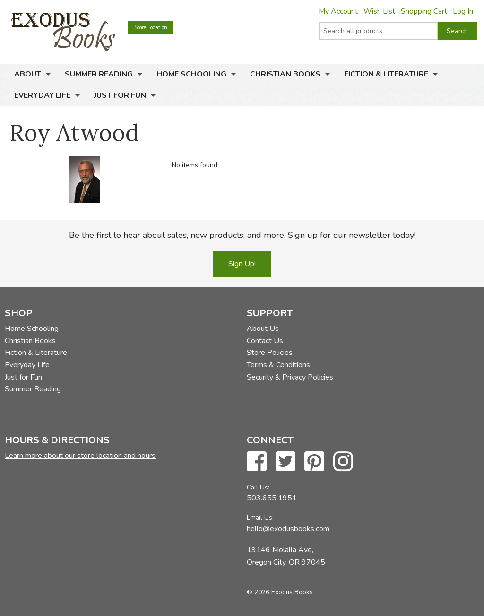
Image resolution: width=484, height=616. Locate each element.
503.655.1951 (272, 498)
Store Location (150, 27)
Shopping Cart (424, 11)
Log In (463, 11)
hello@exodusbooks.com (288, 528)
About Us (263, 328)
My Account (338, 11)
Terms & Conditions (278, 365)
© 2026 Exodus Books (280, 592)
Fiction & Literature (386, 74)
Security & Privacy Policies (290, 377)
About (27, 74)
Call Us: (258, 487)
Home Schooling (191, 74)
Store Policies (270, 352)
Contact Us (265, 341)
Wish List (379, 11)
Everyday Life (42, 95)
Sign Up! (242, 264)
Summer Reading (99, 74)
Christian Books (285, 74)
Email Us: (260, 517)
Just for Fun (120, 95)
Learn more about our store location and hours (80, 455)
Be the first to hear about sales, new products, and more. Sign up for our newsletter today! (242, 235)
